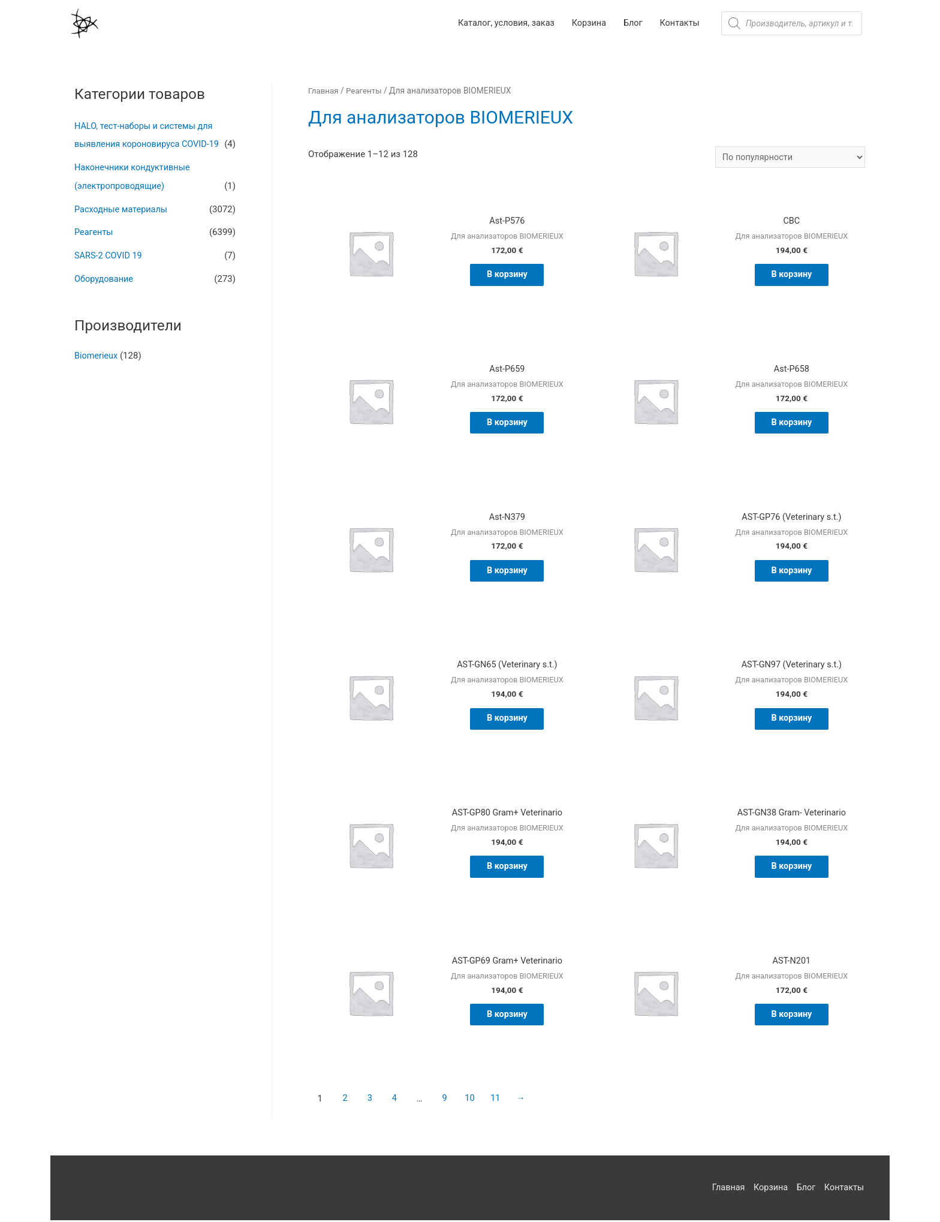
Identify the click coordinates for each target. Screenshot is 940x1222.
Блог (805, 1189)
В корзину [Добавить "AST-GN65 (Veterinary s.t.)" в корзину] (507, 720)
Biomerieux (96, 352)
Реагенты (94, 230)
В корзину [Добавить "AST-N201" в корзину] (791, 1016)
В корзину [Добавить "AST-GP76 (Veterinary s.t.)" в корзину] (791, 572)
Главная (323, 91)
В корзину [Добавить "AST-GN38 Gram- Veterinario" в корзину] (791, 868)
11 (500, 1100)
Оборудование (104, 275)
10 (473, 1100)
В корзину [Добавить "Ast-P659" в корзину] (507, 424)
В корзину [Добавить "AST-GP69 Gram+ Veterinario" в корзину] (507, 1016)
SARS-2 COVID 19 (109, 253)
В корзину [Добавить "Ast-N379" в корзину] (507, 572)
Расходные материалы (122, 207)
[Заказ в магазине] (787, 158)
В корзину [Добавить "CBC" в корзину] (791, 276)
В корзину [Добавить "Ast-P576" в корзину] (507, 276)
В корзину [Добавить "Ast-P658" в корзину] (791, 424)
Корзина (769, 1189)
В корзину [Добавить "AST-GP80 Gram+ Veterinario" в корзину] (507, 868)
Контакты (845, 1189)
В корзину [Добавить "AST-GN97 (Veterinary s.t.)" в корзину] (791, 720)
